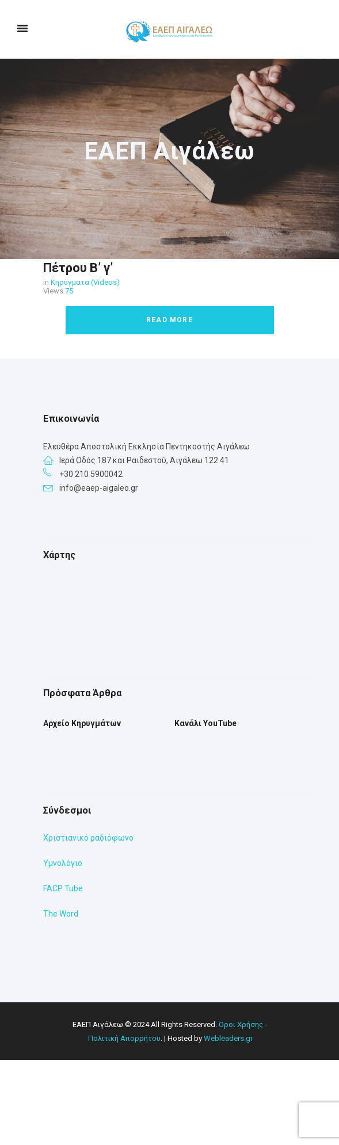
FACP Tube (63, 973)
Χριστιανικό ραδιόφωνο (88, 923)
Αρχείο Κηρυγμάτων (82, 808)
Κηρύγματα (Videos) (85, 282)
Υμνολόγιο (62, 948)
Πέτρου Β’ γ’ (78, 268)
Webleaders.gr (228, 1123)
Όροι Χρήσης (241, 1109)
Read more (169, 320)
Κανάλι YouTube (205, 808)
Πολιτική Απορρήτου (124, 1123)
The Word (60, 998)
